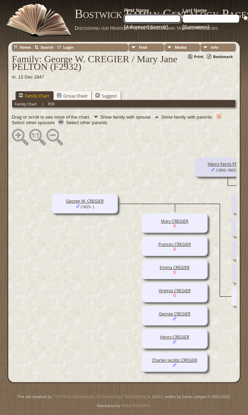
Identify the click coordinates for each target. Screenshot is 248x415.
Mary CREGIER (174, 221)
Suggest (106, 96)
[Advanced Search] (146, 27)
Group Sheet (72, 96)
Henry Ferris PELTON (228, 164)
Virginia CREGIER (175, 291)
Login (68, 47)
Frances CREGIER (174, 244)
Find (143, 47)
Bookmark (223, 56)
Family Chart (34, 96)
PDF (51, 104)
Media (181, 47)
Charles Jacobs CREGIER (175, 360)
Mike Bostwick (136, 405)
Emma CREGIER (174, 267)
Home (25, 47)
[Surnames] (195, 27)
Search (47, 47)
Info (214, 47)
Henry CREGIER (174, 337)
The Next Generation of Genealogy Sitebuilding (100, 396)
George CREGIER (175, 314)
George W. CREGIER (85, 201)
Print (198, 56)
